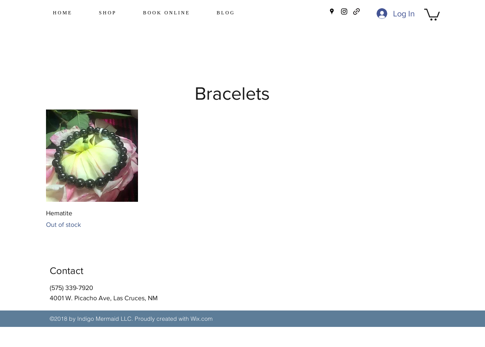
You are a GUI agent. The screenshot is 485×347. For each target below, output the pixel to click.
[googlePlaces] (332, 11)
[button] (432, 14)
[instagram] (344, 11)
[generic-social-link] (356, 11)
